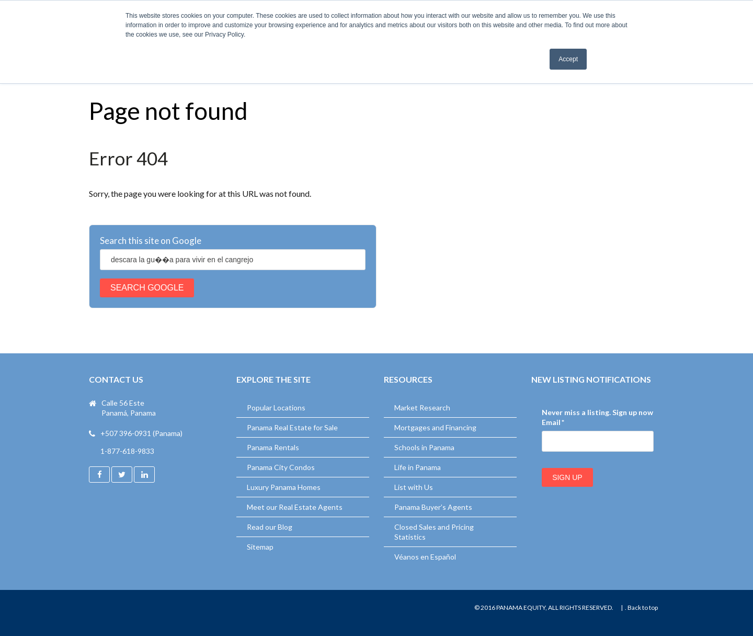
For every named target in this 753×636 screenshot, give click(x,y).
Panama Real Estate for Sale (292, 427)
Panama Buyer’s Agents (433, 507)
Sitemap (260, 546)
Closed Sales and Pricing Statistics (434, 531)
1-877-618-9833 (127, 451)
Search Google (147, 287)
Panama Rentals (273, 447)
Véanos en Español (425, 556)
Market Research (422, 407)
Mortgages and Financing (435, 427)
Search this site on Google (150, 241)
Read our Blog (269, 526)
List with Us (413, 487)
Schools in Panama (424, 447)
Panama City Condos (281, 467)
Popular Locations (276, 407)
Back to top (643, 607)
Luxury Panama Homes (284, 487)
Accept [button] (568, 59)
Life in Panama (417, 467)
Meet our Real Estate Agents (295, 507)
